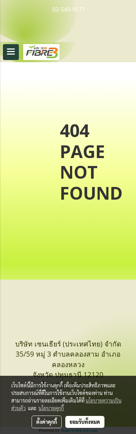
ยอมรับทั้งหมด (85, 421)
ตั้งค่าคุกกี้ (46, 421)
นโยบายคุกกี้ (51, 408)
